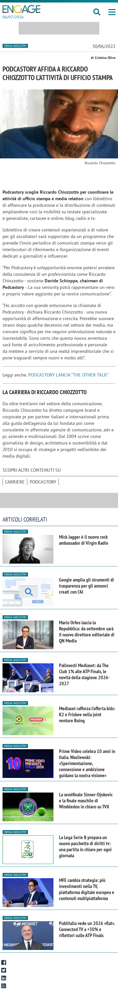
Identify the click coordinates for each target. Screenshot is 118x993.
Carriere (15, 482)
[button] (111, 12)
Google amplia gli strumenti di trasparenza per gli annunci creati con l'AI (86, 586)
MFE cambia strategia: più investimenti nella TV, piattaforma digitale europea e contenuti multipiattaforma (86, 889)
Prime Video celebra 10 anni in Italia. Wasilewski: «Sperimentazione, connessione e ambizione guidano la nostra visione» (87, 763)
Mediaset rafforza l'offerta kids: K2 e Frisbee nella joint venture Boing (87, 714)
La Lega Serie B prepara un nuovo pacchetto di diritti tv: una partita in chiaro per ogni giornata (85, 846)
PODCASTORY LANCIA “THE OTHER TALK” (68, 375)
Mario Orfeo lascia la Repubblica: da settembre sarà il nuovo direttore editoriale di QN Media (86, 632)
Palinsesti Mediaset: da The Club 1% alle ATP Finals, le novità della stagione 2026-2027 (84, 674)
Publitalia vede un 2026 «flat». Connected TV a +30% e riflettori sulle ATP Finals (87, 929)
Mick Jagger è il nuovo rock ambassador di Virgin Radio (83, 540)
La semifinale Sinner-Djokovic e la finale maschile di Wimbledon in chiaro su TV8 (86, 801)
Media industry (15, 46)
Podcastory (43, 482)
